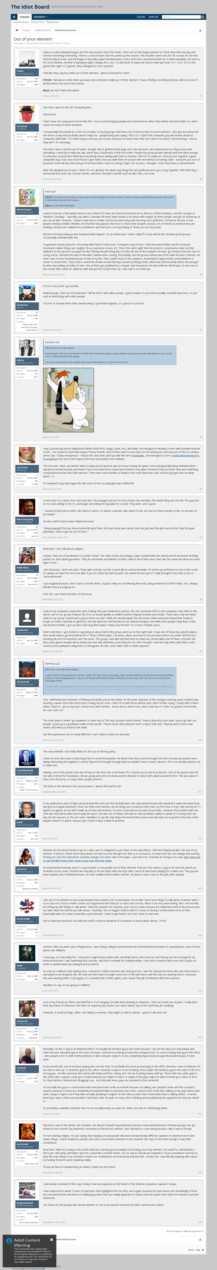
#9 (201, 651)
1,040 (35, 223)
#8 (201, 599)
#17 (200, 1114)
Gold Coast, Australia (28, 1222)
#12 (200, 838)
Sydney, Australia (30, 888)
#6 (201, 489)
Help (198, 1249)
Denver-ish (33, 584)
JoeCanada (22, 1144)
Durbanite (22, 305)
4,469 (35, 695)
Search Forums (21, 22)
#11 (200, 792)
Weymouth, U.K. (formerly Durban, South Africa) (29, 327)
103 (36, 835)
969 (36, 1216)
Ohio (35, 377)
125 (36, 932)
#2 (201, 179)
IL (37, 935)
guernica (22, 869)
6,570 (35, 1034)
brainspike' (138, 455)
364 (36, 481)
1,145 (35, 318)
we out (35, 536)
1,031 (35, 784)
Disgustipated (25, 1203)
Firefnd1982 (23, 919)
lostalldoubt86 (25, 770)
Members (39, 16)
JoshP (20, 822)
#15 (200, 990)
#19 (200, 1222)
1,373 (35, 1157)
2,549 (35, 84)
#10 (200, 740)
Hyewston (33, 1037)
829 (36, 882)
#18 (200, 1172)
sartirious (22, 467)
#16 (200, 1037)
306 (36, 979)
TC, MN (34, 484)
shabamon (22, 630)
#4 (201, 330)
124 (36, 374)
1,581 (35, 140)
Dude (19, 965)
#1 (201, 96)
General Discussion (35, 43)
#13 (200, 888)
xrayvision (22, 1021)
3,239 (35, 581)
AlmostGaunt (24, 209)
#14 (200, 935)
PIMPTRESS (23, 567)
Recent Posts (37, 22)
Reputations (53, 22)
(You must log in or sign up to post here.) (184, 1231)
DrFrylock (22, 126)
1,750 (35, 1081)
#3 (201, 274)
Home (191, 1249)
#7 (201, 537)
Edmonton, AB (31, 1163)
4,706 (35, 533)
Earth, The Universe (29, 789)
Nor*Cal (34, 839)
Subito (20, 360)
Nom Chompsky (25, 519)
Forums (24, 17)
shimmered (23, 682)
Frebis (57, 43)
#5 (201, 437)
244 (36, 643)
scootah (21, 1068)
